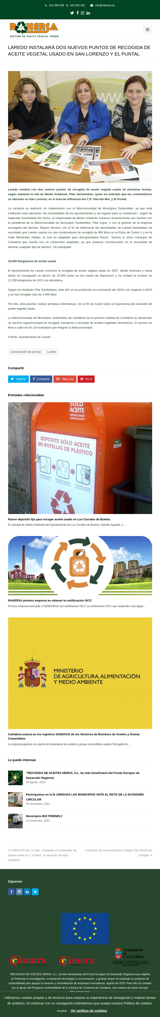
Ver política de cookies (89, 1011)
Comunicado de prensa (26, 351)
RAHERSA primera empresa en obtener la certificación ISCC (50, 600)
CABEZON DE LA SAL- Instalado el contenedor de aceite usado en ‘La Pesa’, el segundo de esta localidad (42, 855)
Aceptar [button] (62, 1011)
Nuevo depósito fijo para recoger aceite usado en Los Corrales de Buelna (59, 519)
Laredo (51, 351)
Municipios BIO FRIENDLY (44, 816)
